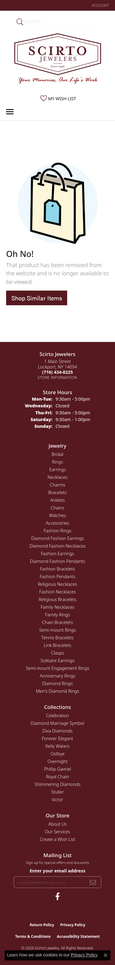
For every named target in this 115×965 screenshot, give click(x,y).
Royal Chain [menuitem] (57, 777)
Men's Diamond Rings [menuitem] (57, 691)
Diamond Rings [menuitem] (57, 683)
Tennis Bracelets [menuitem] (57, 637)
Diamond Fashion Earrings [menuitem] (57, 538)
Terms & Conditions (33, 936)
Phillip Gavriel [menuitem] (57, 769)
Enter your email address (57, 871)
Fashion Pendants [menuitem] (57, 576)
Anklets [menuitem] (57, 500)
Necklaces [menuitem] (57, 477)
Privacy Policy (72, 924)
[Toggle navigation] (10, 111)
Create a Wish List (57, 839)
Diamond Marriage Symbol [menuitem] (57, 723)
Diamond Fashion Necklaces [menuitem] (57, 546)
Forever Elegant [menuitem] (57, 738)
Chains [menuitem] (57, 508)
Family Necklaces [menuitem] (58, 607)
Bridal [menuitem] (57, 454)
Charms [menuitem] (57, 485)
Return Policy (42, 924)
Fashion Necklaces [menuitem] (57, 592)
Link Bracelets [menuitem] (57, 645)
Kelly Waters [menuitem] (57, 746)
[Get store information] (57, 377)
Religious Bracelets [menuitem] (57, 599)
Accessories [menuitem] (57, 523)
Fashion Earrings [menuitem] (57, 553)
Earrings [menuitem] (57, 469)
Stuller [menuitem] (57, 792)
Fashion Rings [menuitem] (57, 531)
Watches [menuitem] (57, 515)
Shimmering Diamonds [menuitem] (58, 784)
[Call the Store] (57, 372)
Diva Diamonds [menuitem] (57, 731)
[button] (99, 5)
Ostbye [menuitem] (58, 754)
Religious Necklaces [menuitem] (57, 584)
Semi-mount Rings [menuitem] (57, 630)
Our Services (57, 832)
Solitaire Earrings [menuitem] (57, 660)
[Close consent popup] (105, 955)
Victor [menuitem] (57, 799)
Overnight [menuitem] (57, 761)
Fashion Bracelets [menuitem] (57, 569)
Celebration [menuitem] (57, 715)
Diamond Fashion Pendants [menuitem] (57, 561)
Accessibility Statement (78, 936)
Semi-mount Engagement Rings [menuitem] (57, 668)
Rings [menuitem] (57, 462)
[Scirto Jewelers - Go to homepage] (58, 60)
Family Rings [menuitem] (57, 615)
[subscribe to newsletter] (93, 882)
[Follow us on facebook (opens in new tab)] (57, 896)
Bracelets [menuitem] (57, 492)
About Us (57, 824)
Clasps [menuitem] (57, 653)
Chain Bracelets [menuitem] (57, 622)
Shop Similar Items (36, 297)
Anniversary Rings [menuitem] (57, 676)
